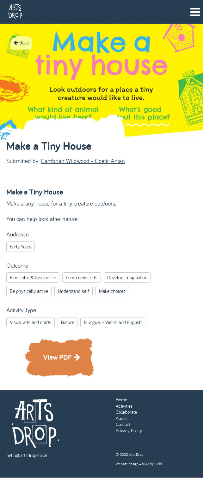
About (121, 418)
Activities (124, 406)
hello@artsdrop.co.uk (26, 455)
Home (121, 400)
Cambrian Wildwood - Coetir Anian (83, 161)
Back (21, 42)
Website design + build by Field (139, 464)
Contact (123, 424)
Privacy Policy (129, 430)
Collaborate (126, 412)
